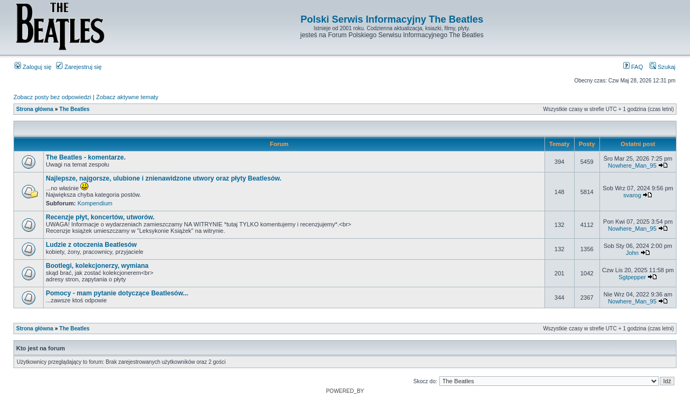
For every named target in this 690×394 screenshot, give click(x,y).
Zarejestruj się (78, 67)
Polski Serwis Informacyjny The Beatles (391, 19)
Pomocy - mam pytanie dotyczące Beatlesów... (117, 293)
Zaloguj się (33, 67)
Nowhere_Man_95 (632, 165)
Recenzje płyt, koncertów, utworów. (100, 217)
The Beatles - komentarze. (86, 157)
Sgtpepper (632, 277)
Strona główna (34, 109)
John (632, 253)
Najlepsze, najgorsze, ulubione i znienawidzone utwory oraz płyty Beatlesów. (163, 178)
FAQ (633, 67)
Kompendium (95, 203)
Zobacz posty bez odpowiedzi (52, 97)
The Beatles (74, 109)
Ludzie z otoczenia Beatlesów (91, 244)
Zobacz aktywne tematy (127, 97)
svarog (632, 195)
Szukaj (662, 67)
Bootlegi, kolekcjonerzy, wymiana (97, 265)
